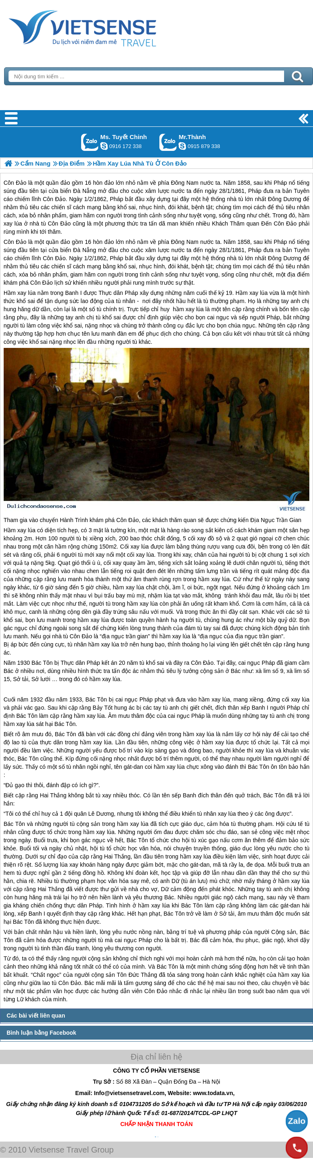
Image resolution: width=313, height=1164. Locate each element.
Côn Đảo (15, 242)
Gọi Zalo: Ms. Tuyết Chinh (90, 142)
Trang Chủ (102, 26)
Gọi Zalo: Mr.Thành (168, 142)
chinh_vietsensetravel (104, 146)
